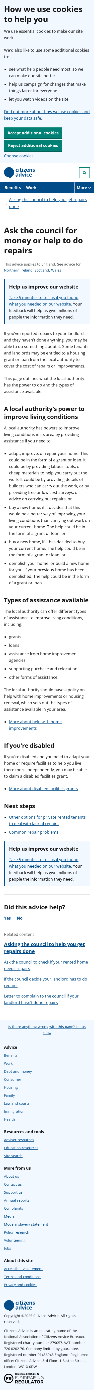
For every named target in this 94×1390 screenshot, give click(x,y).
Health (9, 1119)
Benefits (13, 187)
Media (9, 1216)
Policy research (16, 1232)
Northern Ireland (18, 270)
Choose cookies (19, 156)
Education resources (21, 1147)
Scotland (42, 270)
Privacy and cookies (20, 1284)
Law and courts (17, 1103)
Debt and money (18, 1071)
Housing (11, 1087)
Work (31, 187)
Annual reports (16, 1200)
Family (9, 1095)
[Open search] (84, 172)
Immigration (14, 1111)
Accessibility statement (23, 1268)
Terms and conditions (22, 1276)
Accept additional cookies (33, 133)
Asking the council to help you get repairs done (48, 203)
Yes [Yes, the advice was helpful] (7, 918)
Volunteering (15, 1240)
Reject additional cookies (33, 145)
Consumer (12, 1079)
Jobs (7, 1248)
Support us (13, 1192)
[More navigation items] (84, 187)
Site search (13, 1155)
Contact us (13, 1184)
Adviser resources (19, 1139)
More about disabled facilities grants (43, 788)
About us (11, 1176)
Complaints (13, 1208)
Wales (56, 270)
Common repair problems (33, 832)
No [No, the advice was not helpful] (20, 918)
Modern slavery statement (26, 1224)
